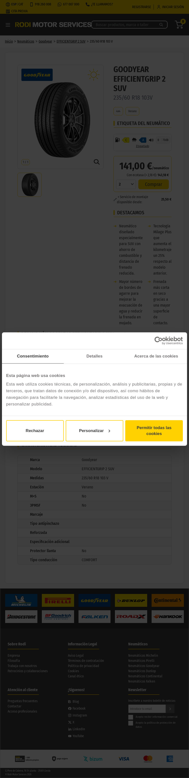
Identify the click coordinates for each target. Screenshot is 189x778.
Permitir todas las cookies (154, 430)
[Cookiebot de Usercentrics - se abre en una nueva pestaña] (161, 341)
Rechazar (35, 430)
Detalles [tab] (94, 356)
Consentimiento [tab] (33, 356)
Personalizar (94, 430)
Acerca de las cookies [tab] (156, 356)
